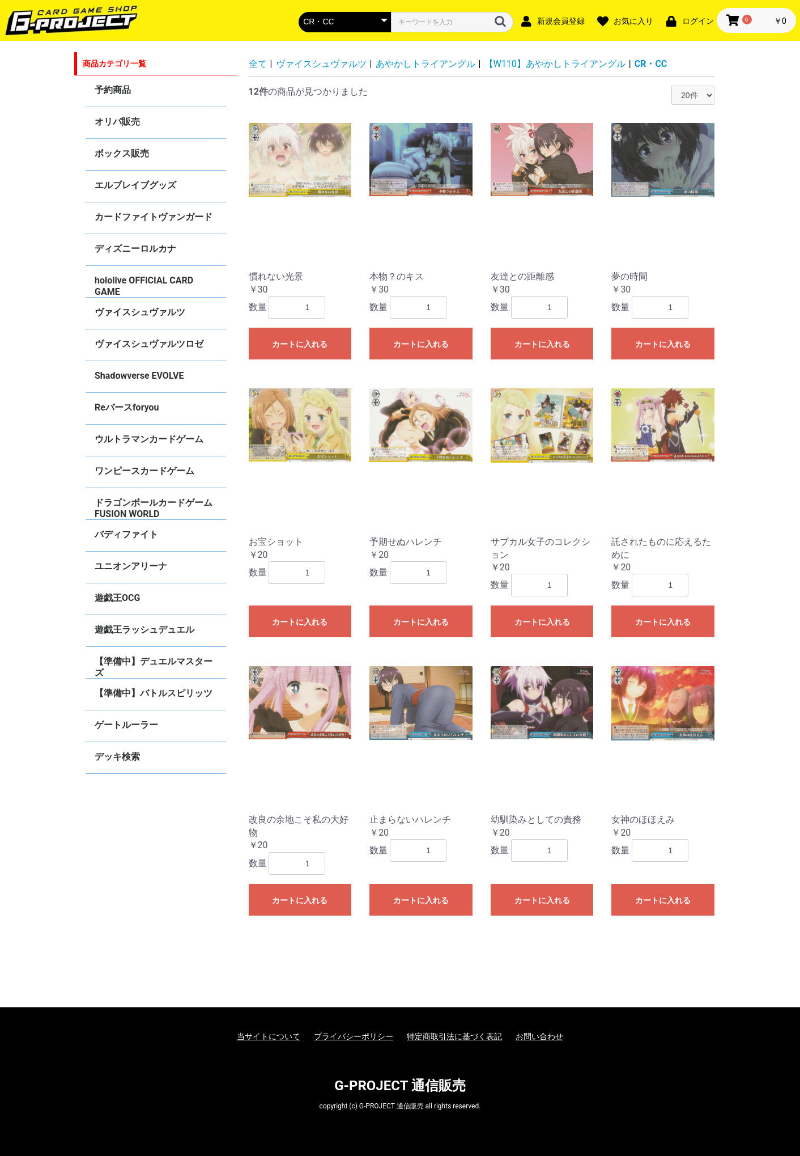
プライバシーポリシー (353, 1036)
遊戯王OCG (117, 597)
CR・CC (651, 63)
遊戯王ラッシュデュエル (144, 629)
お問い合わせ (539, 1036)
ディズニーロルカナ (135, 248)
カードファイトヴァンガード (153, 216)
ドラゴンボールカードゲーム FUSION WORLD (153, 508)
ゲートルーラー (126, 724)
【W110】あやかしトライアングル (554, 63)
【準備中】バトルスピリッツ (153, 693)
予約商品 (113, 89)
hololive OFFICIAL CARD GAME (144, 286)
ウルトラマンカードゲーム (149, 439)
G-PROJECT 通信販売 (400, 1086)
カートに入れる (299, 344)
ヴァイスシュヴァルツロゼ (149, 343)
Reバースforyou (127, 407)
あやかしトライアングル (425, 63)
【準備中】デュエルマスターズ (153, 667)
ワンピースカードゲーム (144, 470)
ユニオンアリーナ (131, 566)
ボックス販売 (122, 153)
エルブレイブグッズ (135, 185)
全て (258, 63)
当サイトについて (268, 1036)
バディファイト (126, 534)
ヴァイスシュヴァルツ (140, 312)
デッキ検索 (117, 756)
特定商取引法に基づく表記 (454, 1036)
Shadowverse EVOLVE (139, 375)
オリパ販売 (117, 121)
